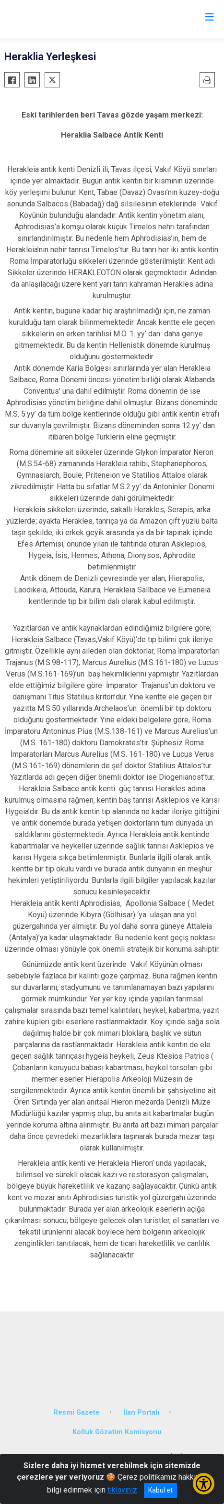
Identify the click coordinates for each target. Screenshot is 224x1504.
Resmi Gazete (76, 1412)
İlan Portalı (141, 1412)
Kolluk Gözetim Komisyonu (117, 1432)
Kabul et (160, 1490)
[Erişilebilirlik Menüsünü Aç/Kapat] (203, 1483)
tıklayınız (122, 1489)
